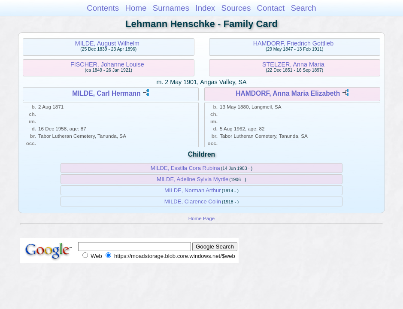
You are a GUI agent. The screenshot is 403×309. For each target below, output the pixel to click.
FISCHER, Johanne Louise (107, 64)
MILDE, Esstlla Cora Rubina (185, 168)
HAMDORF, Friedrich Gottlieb (293, 43)
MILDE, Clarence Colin (192, 201)
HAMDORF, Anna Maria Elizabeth (288, 93)
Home (135, 7)
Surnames (171, 7)
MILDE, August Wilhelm (107, 43)
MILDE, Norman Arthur (192, 190)
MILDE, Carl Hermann (106, 93)
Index (205, 7)
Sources (236, 7)
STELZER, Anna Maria (293, 64)
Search (303, 7)
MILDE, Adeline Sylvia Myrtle (192, 179)
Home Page (201, 218)
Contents (103, 7)
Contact (271, 7)
